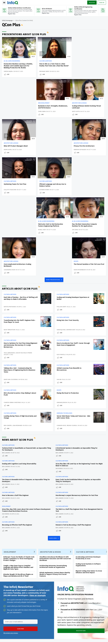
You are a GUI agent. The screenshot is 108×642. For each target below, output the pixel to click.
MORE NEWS (53, 460)
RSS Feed (22, 25)
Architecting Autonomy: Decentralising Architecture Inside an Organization (53, 488)
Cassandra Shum (44, 191)
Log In (5, 577)
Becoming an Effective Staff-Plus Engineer (17, 447)
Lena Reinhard (17, 347)
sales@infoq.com (31, 632)
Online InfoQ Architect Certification (37, 575)
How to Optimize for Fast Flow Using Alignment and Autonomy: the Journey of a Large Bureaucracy (20, 267)
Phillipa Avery (61, 228)
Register (92, 2)
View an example (37, 517)
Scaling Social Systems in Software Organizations (88, 486)
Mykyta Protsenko (10, 228)
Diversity (5, 618)
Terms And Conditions (89, 635)
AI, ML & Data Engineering (12, 61)
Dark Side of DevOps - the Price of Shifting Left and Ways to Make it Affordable (21, 220)
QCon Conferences (7, 582)
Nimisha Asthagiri (80, 111)
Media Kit (6, 604)
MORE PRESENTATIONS (53, 201)
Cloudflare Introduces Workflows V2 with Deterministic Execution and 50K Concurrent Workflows (55, 480)
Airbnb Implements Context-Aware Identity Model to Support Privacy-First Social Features (55, 496)
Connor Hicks (61, 347)
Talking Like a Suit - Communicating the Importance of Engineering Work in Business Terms (19, 292)
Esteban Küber (44, 151)
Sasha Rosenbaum (80, 191)
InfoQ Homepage (7, 20)
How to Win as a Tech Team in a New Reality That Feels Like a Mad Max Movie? (53, 65)
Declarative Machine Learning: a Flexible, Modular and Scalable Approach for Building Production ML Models (18, 66)
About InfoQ (7, 597)
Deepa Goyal (43, 111)
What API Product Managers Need (51, 106)
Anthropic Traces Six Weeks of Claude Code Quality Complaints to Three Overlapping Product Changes (18, 480)
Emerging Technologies (64, 335)
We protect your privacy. (10, 555)
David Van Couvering (11, 301)
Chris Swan (78, 71)
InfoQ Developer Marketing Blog (8, 611)
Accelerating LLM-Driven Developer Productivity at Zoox (88, 479)
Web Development (80, 61)
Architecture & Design (11, 103)
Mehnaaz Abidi (44, 71)
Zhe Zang (7, 191)
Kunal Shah (78, 151)
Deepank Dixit (70, 251)
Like (8, 74)
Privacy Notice (77, 635)
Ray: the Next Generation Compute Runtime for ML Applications (16, 187)
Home (5, 566)
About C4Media (8, 601)
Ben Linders (8, 347)
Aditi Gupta (8, 111)
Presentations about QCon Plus (24, 34)
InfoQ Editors (7, 594)
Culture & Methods (45, 61)
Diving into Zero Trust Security (68, 242)
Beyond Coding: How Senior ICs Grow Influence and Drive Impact (89, 493)
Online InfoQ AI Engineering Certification (38, 584)
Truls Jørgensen (9, 275)
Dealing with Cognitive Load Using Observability (19, 386)
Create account (5, 571)
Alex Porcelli (61, 276)
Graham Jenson (62, 324)
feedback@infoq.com (8, 632)
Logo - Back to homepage (13, 2)
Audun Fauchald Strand (24, 275)
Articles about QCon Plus (20, 210)
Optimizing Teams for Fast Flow (15, 146)
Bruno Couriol (72, 347)
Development (6, 428)
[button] (20, 551)
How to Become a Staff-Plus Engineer (15, 417)
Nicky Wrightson (9, 251)
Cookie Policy (101, 635)
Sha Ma (59, 301)
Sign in (101, 2)
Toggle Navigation (4, 2)
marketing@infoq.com (9, 638)
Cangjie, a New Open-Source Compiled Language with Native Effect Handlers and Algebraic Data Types (18, 489)
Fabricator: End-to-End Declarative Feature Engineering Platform (86, 147)
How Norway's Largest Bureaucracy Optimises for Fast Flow (77, 417)
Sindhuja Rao (61, 251)
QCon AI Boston (38, 569)
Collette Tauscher (10, 151)
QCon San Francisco (40, 591)
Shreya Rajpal (8, 71)
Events (5, 587)
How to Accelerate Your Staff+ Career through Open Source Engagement (73, 266)
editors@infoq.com (55, 632)
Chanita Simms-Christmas (12, 324)
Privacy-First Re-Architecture (84, 106)
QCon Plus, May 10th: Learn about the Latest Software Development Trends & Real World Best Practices (26, 432)
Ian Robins (59, 390)
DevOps (76, 183)
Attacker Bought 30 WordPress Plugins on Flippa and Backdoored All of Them (18, 497)
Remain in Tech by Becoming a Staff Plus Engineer (73, 447)
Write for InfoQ (8, 590)
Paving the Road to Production (68, 315)
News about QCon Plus (17, 361)
